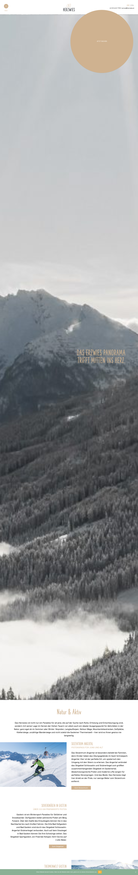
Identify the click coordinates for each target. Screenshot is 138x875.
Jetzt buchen (102, 41)
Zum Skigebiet (58, 846)
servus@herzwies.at (128, 8)
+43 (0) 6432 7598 (115, 8)
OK (100, 872)
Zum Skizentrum (81, 788)
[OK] (136, 872)
